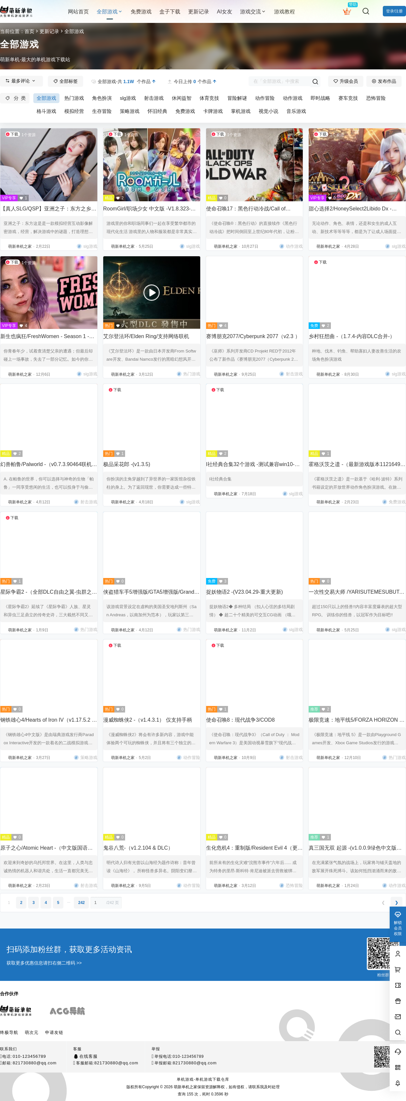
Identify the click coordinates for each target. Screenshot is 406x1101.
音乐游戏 (296, 111)
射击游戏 (154, 98)
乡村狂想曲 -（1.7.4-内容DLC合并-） (352, 336)
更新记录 (49, 31)
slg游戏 (128, 98)
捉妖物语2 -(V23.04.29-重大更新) (244, 592)
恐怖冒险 (376, 98)
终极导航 (9, 1032)
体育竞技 (209, 98)
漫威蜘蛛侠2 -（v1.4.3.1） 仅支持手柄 (147, 720)
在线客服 (88, 1056)
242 (81, 902)
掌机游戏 (241, 111)
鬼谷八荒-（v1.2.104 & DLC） (138, 848)
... (68, 901)
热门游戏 (74, 98)
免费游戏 (185, 111)
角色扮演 (102, 98)
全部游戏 (110, 11)
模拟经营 (74, 111)
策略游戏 (129, 111)
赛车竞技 (348, 98)
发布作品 (384, 81)
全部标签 (65, 81)
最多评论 (20, 80)
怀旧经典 (157, 111)
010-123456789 (29, 1056)
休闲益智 (181, 98)
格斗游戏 (46, 111)
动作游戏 (292, 98)
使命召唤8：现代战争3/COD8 (240, 720)
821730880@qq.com (35, 1062)
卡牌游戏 (213, 111)
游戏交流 (253, 11)
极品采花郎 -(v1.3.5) (126, 464)
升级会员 (345, 81)
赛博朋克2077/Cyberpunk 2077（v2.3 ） (253, 336)
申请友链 (54, 1032)
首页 (29, 31)
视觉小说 (268, 111)
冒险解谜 (237, 98)
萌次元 (32, 1032)
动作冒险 (265, 98)
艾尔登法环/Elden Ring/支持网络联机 (146, 336)
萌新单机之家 (185, 1087)
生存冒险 (102, 111)
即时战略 (320, 98)
